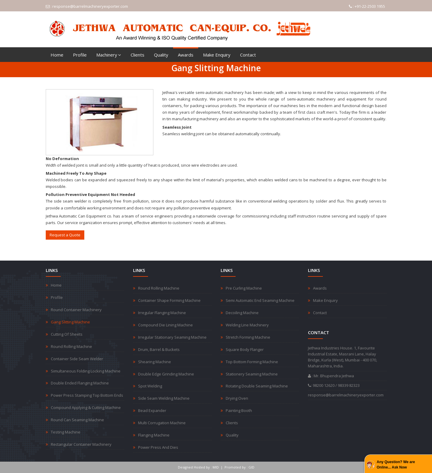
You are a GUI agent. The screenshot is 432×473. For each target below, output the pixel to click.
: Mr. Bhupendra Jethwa (331, 375)
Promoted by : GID (239, 467)
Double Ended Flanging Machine (80, 383)
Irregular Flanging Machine (162, 312)
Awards (185, 55)
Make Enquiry (216, 55)
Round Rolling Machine (71, 346)
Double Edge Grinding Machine (166, 374)
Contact (248, 55)
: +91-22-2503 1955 (367, 6)
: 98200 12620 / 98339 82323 (334, 385)
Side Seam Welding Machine (164, 398)
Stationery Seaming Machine (252, 374)
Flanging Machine (154, 435)
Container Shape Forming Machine (169, 300)
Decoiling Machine (242, 312)
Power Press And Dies (158, 447)
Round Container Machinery (76, 309)
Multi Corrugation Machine (162, 422)
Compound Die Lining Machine (165, 325)
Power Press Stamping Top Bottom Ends (87, 395)
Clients (137, 55)
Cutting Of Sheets (67, 334)
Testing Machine (65, 432)
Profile (80, 55)
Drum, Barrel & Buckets (159, 349)
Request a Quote (65, 235)
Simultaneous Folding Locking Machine (85, 371)
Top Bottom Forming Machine (252, 361)
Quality (161, 55)
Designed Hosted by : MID (198, 467)
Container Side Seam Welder (77, 358)
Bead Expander (152, 410)
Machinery (108, 55)
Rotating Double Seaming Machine (257, 386)
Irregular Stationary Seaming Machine (172, 337)
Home (57, 55)
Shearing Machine (154, 361)
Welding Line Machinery (247, 325)
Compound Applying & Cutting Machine (86, 407)
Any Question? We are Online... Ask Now (396, 464)
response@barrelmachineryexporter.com (90, 6)
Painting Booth (239, 410)
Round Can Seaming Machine (77, 419)
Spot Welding (150, 386)
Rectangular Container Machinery (81, 444)
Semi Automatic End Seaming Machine (260, 300)
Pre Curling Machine (244, 288)
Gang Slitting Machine (70, 322)
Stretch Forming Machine (248, 337)
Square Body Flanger (245, 349)
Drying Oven (237, 398)
